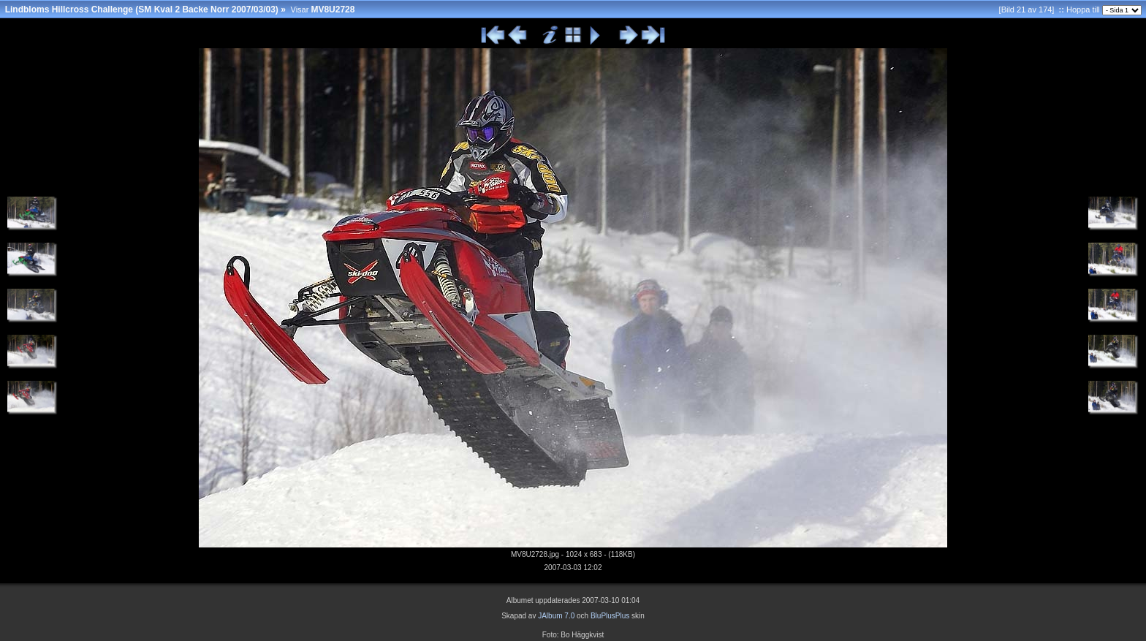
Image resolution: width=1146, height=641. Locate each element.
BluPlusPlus (610, 616)
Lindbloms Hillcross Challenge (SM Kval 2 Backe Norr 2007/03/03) (141, 9)
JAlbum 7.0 (556, 616)
